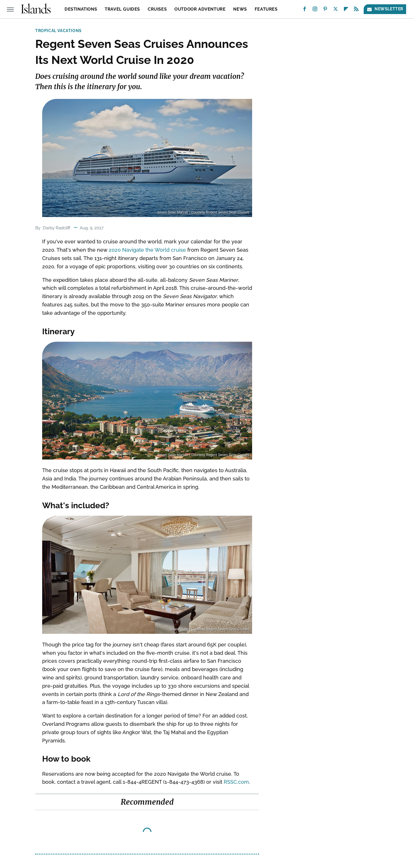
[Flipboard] (346, 10)
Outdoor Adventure (199, 9)
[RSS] (356, 10)
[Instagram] (315, 10)
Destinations (81, 9)
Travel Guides (122, 9)
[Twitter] (335, 10)
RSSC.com (236, 782)
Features (266, 9)
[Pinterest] (325, 10)
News (240, 9)
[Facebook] (304, 10)
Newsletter (385, 9)
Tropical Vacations (58, 30)
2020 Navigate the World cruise (147, 250)
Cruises (157, 9)
